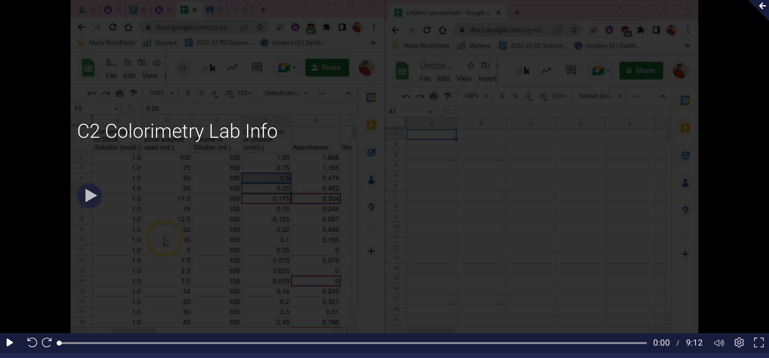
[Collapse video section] (756, 10)
